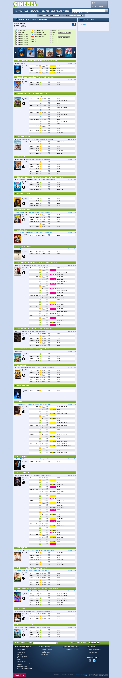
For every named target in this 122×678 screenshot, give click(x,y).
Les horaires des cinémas (71, 649)
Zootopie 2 (24, 625)
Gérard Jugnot (20, 388)
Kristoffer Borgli (20, 611)
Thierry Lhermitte (49, 388)
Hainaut (19, 659)
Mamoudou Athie (46, 611)
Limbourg (19, 664)
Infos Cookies (70, 674)
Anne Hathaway (38, 265)
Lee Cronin (19, 331)
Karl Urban (30, 475)
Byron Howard (19, 627)
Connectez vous (98, 3)
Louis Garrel (32, 212)
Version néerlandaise (40, 34)
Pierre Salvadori (20, 232)
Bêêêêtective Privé (31, 93)
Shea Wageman (20, 79)
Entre (59, 30)
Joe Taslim (40, 459)
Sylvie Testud (47, 159)
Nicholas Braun (37, 96)
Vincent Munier (20, 249)
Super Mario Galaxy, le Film (37, 588)
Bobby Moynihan (44, 196)
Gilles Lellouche (48, 232)
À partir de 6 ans (23, 34)
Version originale (39, 30)
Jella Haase (34, 179)
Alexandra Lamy (30, 550)
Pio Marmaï (30, 232)
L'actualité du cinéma (70, 651)
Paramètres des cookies (81, 674)
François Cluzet (39, 550)
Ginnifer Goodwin (41, 627)
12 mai (52, 40)
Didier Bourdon (39, 159)
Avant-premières (45, 651)
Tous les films (44, 654)
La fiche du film (71, 63)
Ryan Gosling (28, 570)
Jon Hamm (36, 196)
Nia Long (47, 404)
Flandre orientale (21, 658)
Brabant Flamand (21, 651)
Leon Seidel (41, 179)
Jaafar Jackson (30, 404)
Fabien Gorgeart (20, 139)
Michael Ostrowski (50, 179)
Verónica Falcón (43, 331)
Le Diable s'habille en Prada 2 (36, 262)
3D (35, 41)
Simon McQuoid (20, 459)
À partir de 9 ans (23, 36)
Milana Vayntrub (45, 570)
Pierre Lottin (47, 212)
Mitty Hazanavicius (49, 550)
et (58, 35)
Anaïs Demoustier (38, 232)
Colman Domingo (39, 404)
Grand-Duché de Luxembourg (24, 668)
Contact (56, 674)
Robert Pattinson (36, 611)
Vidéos (66, 11)
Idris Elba (49, 627)
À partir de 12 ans (23, 38)
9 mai (52, 34)
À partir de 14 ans (23, 40)
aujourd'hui (53, 30)
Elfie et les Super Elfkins (39, 177)
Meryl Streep (29, 265)
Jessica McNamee (32, 459)
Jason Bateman (32, 627)
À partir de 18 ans (23, 44)
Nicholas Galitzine (46, 96)
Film (64, 15)
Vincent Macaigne (40, 139)
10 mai (52, 36)
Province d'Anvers (21, 649)
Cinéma (41, 15)
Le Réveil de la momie (33, 328)
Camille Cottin (39, 212)
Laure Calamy (31, 139)
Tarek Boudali (50, 367)
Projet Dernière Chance (31, 568)
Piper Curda (29, 196)
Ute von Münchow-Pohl (22, 179)
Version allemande (39, 36)
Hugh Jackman (28, 96)
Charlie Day (46, 591)
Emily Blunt (45, 265)
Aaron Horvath (19, 591)
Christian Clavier (30, 159)
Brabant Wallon (21, 652)
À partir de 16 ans (23, 42)
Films (26, 11)
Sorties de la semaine (46, 649)
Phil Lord (18, 570)
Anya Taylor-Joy (38, 591)
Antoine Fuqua (20, 404)
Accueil (18, 11)
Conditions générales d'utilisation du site (98, 674)
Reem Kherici (19, 550)
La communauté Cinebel (95, 649)
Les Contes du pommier (32, 349)
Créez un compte (98, 6)
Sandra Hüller (36, 570)
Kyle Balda (19, 96)
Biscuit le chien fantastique (34, 77)
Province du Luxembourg (23, 663)
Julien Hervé (19, 159)
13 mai (52, 42)
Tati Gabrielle (37, 475)
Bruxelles (19, 654)
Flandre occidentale (22, 656)
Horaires (45, 11)
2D (35, 39)
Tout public (22, 32)
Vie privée (62, 674)
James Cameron (20, 63)
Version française (39, 32)
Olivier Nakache (20, 212)
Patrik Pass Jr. (20, 351)
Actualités (34, 11)
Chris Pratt (30, 591)
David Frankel (19, 265)
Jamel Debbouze (42, 367)
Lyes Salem (49, 139)
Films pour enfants (46, 652)
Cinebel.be (83, 24)
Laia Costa (35, 331)
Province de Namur (22, 666)
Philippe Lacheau (20, 367)
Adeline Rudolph (45, 475)
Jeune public (22, 30)
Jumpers (22, 193)
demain (53, 32)
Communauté (56, 11)
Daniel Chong (19, 196)
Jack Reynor (28, 331)
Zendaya (29, 611)
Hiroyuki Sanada (48, 459)
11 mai (52, 38)
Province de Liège (21, 661)
